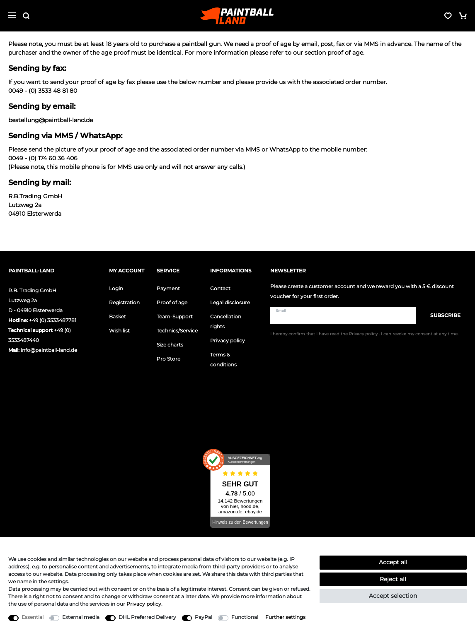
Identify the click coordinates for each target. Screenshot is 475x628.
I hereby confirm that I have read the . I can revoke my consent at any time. (364, 334)
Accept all (393, 562)
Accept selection (393, 595)
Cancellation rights (225, 321)
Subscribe (441, 315)
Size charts (170, 345)
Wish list (119, 330)
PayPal (203, 617)
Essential (33, 617)
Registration (124, 302)
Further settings (285, 617)
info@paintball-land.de (49, 350)
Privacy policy (227, 340)
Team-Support (175, 316)
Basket (117, 316)
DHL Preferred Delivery (147, 617)
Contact (220, 288)
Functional (244, 617)
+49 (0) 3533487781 (52, 320)
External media (80, 617)
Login (116, 288)
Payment (168, 288)
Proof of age (172, 302)
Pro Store (168, 359)
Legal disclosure (230, 302)
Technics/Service (177, 330)
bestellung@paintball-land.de (50, 120)
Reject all (393, 579)
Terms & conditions (223, 359)
